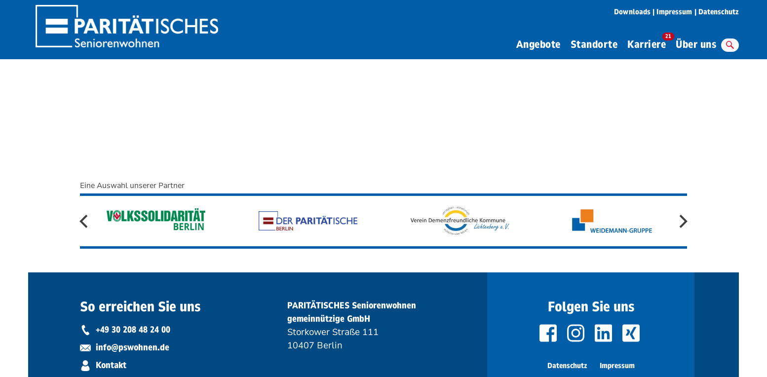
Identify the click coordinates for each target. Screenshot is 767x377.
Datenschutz (718, 12)
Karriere (649, 43)
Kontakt (103, 365)
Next (681, 221)
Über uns (696, 44)
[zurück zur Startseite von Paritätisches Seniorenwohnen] (127, 23)
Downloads (632, 12)
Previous (86, 221)
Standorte (594, 44)
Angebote (538, 44)
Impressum (674, 12)
